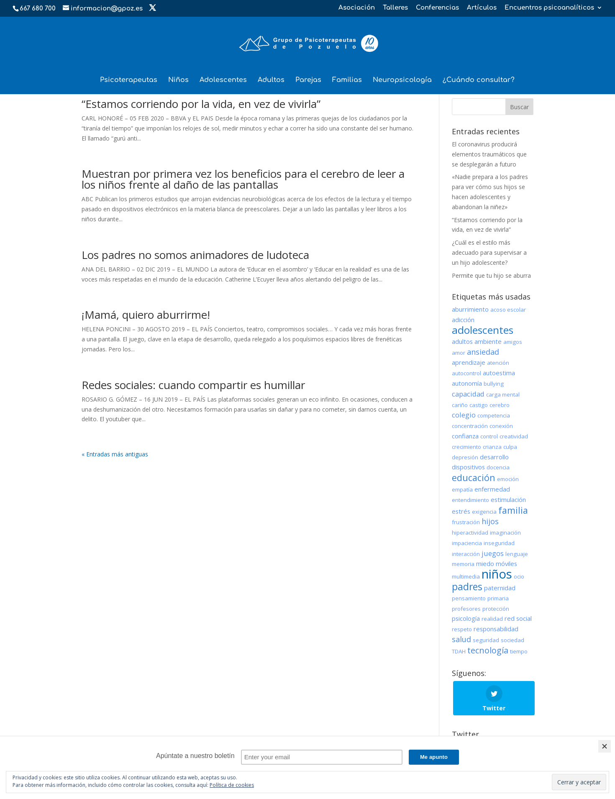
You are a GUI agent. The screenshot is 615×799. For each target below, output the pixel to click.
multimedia (466, 576)
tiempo (519, 651)
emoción (508, 479)
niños (497, 574)
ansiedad (483, 352)
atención (498, 362)
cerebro (499, 405)
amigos (512, 342)
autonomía (467, 383)
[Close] (604, 746)
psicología (466, 618)
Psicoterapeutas (128, 80)
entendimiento (470, 500)
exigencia (484, 511)
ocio (519, 576)
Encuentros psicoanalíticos (549, 8)
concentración (470, 426)
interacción (466, 554)
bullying (494, 383)
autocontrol (466, 373)
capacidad (468, 394)
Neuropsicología (402, 80)
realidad (492, 618)
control (489, 436)
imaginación (505, 532)
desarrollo (494, 457)
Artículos (482, 8)
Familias (347, 80)
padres (467, 586)
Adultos (271, 80)
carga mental (503, 394)
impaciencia (467, 543)
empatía (462, 489)
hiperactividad (470, 532)
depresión (465, 457)
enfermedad (492, 489)
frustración (466, 522)
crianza (492, 447)
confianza (465, 436)
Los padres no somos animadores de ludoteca (195, 254)
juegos (493, 553)
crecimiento (466, 447)
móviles (506, 563)
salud (461, 639)
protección (495, 608)
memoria (463, 564)
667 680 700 (38, 8)
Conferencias (437, 8)
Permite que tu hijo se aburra (491, 275)
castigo (478, 405)
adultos (462, 341)
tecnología (487, 650)
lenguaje (516, 554)
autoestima (499, 373)
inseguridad (499, 543)
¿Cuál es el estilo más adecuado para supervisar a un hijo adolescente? (489, 252)
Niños (178, 80)
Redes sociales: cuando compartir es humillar (193, 384)
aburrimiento (470, 309)
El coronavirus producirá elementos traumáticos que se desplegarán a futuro (489, 154)
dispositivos (468, 467)
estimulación (508, 499)
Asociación (356, 8)
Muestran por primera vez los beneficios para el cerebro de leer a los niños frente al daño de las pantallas (243, 179)
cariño (460, 405)
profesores (466, 608)
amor (458, 352)
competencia (493, 415)
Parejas (308, 80)
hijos (490, 521)
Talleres (395, 8)
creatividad (514, 436)
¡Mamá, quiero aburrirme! (146, 314)
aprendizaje (468, 362)
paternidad (499, 588)
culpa (510, 447)
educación (473, 477)
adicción (463, 319)
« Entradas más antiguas (115, 454)
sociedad (512, 640)
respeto (462, 629)
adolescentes (482, 330)
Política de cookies (232, 785)
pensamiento (469, 598)
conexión (501, 426)
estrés (461, 511)
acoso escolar (508, 309)
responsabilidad (496, 629)
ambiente (488, 341)
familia (513, 510)
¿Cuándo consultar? (479, 80)
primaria (498, 598)
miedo (485, 563)
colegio (464, 415)
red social (518, 618)
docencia (498, 467)
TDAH (459, 651)
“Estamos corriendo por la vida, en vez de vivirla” (201, 103)
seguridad (486, 640)
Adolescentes (223, 80)
